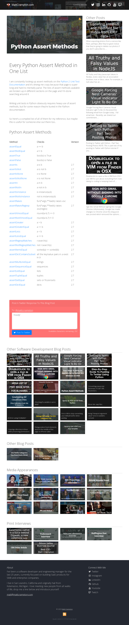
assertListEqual (17, 270)
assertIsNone (16, 173)
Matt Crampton (67, 609)
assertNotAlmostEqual (20, 217)
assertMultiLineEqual (20, 261)
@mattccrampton (24, 310)
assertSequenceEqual (20, 266)
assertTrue (14, 155)
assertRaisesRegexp (19, 205)
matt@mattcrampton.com (20, 594)
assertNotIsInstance (19, 196)
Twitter (93, 571)
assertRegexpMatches (20, 240)
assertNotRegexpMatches (22, 245)
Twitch (93, 592)
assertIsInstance (17, 191)
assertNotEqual (17, 150)
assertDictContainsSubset (22, 254)
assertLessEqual (17, 236)
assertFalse (15, 160)
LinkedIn (94, 579)
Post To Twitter (22, 332)
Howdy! (44, 321)
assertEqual (15, 146)
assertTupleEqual (18, 275)
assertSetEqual (17, 280)
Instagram (95, 575)
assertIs (13, 164)
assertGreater (16, 222)
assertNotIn (15, 187)
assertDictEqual (17, 284)
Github (93, 584)
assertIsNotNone (18, 178)
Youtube (94, 588)
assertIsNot (15, 169)
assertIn (13, 182)
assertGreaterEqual (19, 226)
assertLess (14, 231)
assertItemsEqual (18, 249)
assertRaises (15, 200)
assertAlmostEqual (19, 213)
